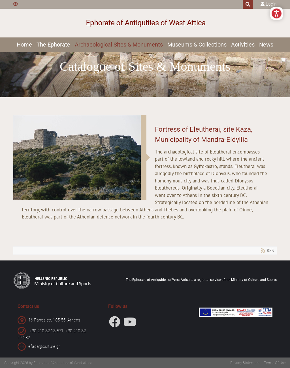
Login (271, 4)
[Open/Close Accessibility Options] (277, 13)
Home (24, 44)
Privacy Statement (245, 363)
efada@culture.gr (44, 346)
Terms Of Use (275, 363)
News (266, 44)
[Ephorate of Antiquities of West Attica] (145, 23)
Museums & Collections (197, 44)
